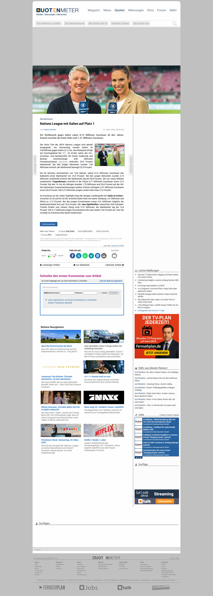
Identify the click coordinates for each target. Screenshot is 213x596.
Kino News (41, 580)
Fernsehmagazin (59, 580)
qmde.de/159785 (117, 246)
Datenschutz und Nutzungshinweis (167, 571)
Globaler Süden (120, 23)
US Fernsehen (79, 580)
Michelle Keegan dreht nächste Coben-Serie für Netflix (157, 295)
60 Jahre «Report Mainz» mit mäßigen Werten (156, 373)
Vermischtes (81, 566)
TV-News (80, 564)
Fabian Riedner (49, 129)
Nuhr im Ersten (102, 231)
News (107, 10)
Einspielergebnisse (146, 568)
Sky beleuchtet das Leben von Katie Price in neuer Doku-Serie (156, 300)
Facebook (38, 573)
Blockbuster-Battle (146, 571)
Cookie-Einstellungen (169, 574)
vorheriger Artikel (50, 264)
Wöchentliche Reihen (105, 564)
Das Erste (63, 161)
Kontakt (164, 568)
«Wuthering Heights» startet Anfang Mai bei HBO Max (158, 281)
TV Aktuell (49, 580)
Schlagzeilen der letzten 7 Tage (151, 310)
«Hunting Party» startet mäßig (153, 384)
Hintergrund (60, 564)
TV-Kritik (122, 566)
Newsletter (38, 566)
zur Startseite (81, 264)
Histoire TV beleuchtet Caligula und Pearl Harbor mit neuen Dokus (158, 275)
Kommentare (48, 224)
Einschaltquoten (97, 580)
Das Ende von (141, 23)
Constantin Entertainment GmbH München (155, 421)
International (81, 571)
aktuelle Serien (135, 580)
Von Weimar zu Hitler (48, 23)
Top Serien (171, 580)
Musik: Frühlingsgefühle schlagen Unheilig (155, 388)
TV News (88, 580)
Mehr (173, 10)
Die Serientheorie (74, 23)
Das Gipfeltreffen (85, 231)
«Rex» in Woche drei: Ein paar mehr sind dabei (155, 406)
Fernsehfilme (124, 580)
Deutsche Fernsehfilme (159, 580)
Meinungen (136, 10)
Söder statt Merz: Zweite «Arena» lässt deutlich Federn (155, 394)
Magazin (94, 10)
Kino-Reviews (123, 568)
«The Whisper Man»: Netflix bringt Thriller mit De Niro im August (158, 306)
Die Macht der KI (98, 23)
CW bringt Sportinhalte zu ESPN (151, 285)
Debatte (121, 564)
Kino (150, 10)
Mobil (37, 568)
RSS (36, 564)
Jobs (163, 566)
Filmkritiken (70, 580)
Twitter (37, 575)
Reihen (58, 566)
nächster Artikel (114, 264)
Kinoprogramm (146, 580)
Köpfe (79, 573)
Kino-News (144, 564)
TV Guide (107, 580)
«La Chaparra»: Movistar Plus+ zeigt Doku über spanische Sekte (157, 289)
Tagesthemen (61, 235)
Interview (59, 568)
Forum (161, 10)
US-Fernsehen (81, 575)
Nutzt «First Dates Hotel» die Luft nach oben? (155, 400)
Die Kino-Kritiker (145, 566)
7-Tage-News (39, 571)
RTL (64, 153)
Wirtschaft (80, 568)
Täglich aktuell (103, 568)
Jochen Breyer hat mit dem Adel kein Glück (156, 379)
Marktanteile (102, 566)
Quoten (120, 10)
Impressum (165, 576)
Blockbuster (115, 580)
